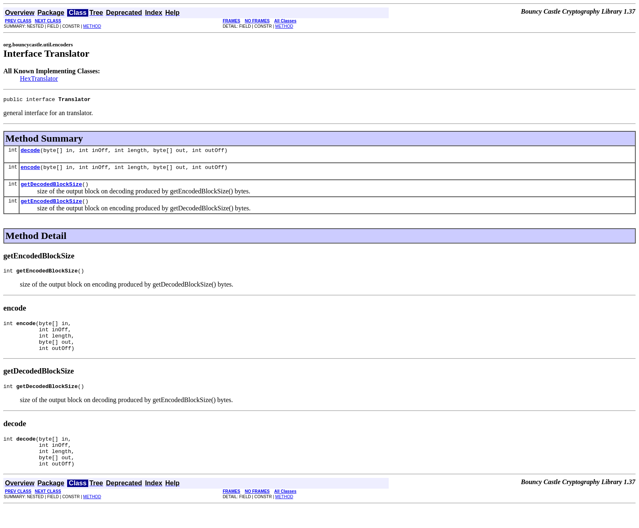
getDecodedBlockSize (51, 189)
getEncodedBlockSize (51, 207)
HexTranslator (39, 78)
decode (30, 152)
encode (30, 170)
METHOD (92, 26)
